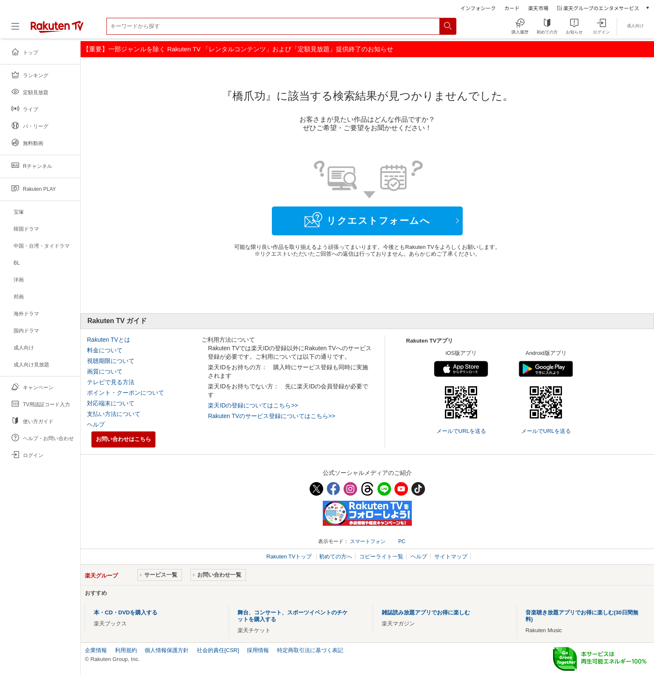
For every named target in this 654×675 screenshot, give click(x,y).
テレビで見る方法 (110, 382)
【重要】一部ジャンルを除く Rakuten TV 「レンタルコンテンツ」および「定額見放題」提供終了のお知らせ (238, 49)
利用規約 (126, 650)
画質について (105, 371)
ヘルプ (96, 424)
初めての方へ (335, 556)
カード (512, 7)
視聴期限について (110, 360)
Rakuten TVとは (108, 339)
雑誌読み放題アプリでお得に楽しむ (426, 612)
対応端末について (110, 403)
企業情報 (96, 650)
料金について (105, 350)
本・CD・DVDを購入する (125, 612)
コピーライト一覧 (381, 556)
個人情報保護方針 (167, 650)
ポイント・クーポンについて (125, 392)
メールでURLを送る (461, 431)
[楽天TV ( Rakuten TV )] (57, 29)
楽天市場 (538, 7)
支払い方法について (113, 413)
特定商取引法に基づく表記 (310, 650)
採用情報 (258, 650)
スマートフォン (368, 541)
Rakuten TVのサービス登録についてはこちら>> (271, 416)
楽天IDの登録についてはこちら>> (253, 405)
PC (401, 541)
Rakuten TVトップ (289, 556)
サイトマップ (450, 556)
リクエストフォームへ (367, 219)
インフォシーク (478, 7)
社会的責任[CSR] (218, 650)
